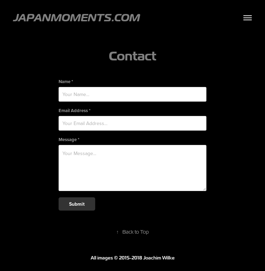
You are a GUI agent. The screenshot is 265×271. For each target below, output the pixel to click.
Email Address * (75, 110)
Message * (69, 139)
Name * (66, 81)
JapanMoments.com (76, 17)
